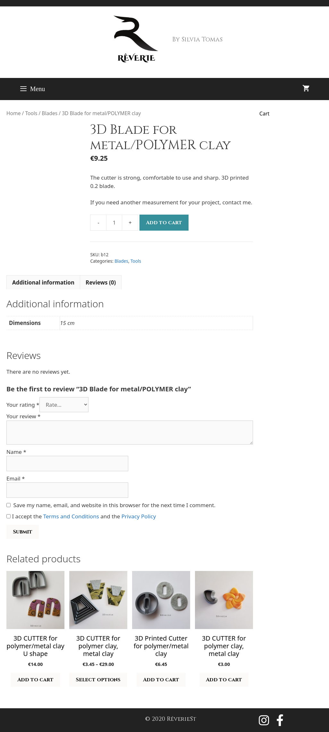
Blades (49, 113)
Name (16, 451)
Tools (31, 113)
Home (13, 113)
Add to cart (164, 222)
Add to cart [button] (35, 679)
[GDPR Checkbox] (8, 516)
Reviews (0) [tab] (101, 282)
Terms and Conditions (71, 516)
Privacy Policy (139, 516)
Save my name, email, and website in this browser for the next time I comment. (114, 505)
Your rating (22, 404)
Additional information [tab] (43, 282)
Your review (23, 416)
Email (15, 478)
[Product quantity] (114, 223)
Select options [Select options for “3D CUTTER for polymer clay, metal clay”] (98, 679)
